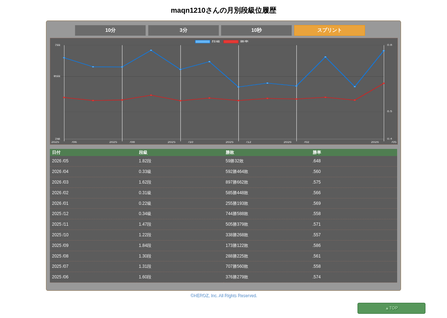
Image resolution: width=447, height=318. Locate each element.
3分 (183, 30)
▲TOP (391, 308)
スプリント (329, 30)
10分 (110, 30)
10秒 (256, 30)
